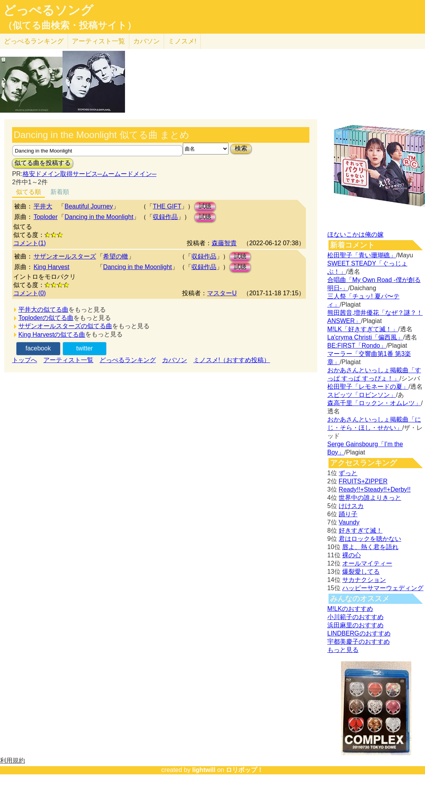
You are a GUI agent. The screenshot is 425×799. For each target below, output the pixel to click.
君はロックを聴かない (370, 538)
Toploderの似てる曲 (45, 317)
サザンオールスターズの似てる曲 (65, 326)
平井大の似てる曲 (43, 309)
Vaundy (349, 522)
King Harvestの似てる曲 (52, 334)
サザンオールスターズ (65, 256)
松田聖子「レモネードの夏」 (368, 386)
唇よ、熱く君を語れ (370, 547)
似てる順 (28, 192)
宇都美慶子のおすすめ (358, 641)
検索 (241, 148)
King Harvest (52, 267)
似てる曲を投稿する (42, 163)
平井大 (43, 206)
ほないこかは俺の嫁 (355, 234)
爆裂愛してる (361, 571)
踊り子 (348, 514)
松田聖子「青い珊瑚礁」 (361, 255)
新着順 (59, 192)
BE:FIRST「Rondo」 (356, 345)
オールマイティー (367, 563)
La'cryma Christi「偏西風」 (365, 337)
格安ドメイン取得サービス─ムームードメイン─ (90, 174)
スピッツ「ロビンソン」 (361, 394)
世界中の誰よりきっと (370, 497)
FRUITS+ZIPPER (363, 481)
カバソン (146, 41)
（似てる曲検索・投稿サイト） (69, 25)
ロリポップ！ (244, 770)
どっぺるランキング (128, 360)
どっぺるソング (48, 10)
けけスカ (351, 506)
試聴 (205, 206)
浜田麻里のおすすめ (355, 625)
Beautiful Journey (88, 206)
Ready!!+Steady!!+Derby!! (375, 489)
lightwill (204, 770)
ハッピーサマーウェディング (382, 588)
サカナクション (364, 579)
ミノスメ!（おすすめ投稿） (231, 360)
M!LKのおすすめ (350, 608)
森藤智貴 (224, 243)
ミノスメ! (182, 41)
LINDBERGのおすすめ (359, 633)
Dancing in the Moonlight (98, 217)
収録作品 (165, 217)
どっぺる (34, 41)
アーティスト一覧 (68, 360)
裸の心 (351, 555)
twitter (84, 348)
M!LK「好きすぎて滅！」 (362, 329)
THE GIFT (167, 206)
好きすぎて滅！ (360, 530)
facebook (38, 348)
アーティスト (98, 41)
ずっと (348, 473)
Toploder (45, 217)
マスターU (222, 293)
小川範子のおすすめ (355, 617)
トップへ (24, 360)
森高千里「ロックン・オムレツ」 (374, 403)
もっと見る (343, 649)
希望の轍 (115, 256)
